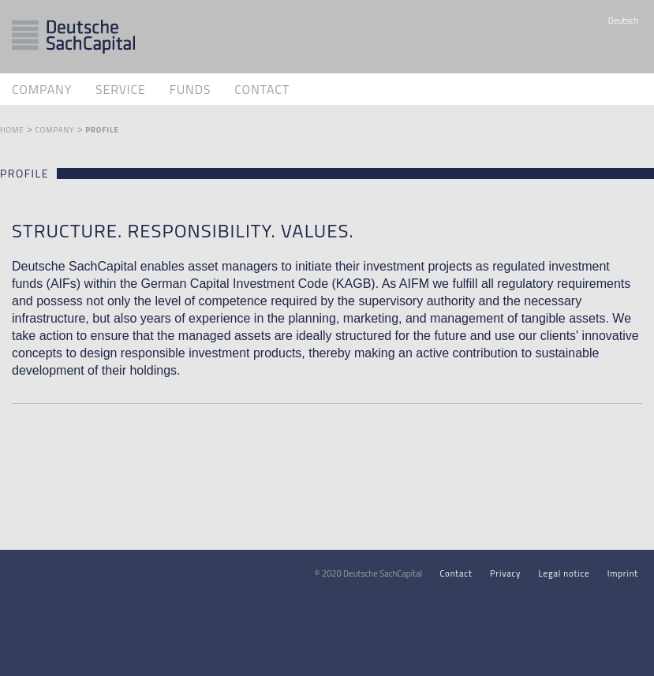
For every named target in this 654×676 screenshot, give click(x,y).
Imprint (622, 573)
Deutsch (623, 20)
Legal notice (564, 573)
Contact (262, 89)
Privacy (505, 573)
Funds (190, 89)
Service (120, 89)
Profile (102, 130)
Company (42, 89)
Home (12, 130)
